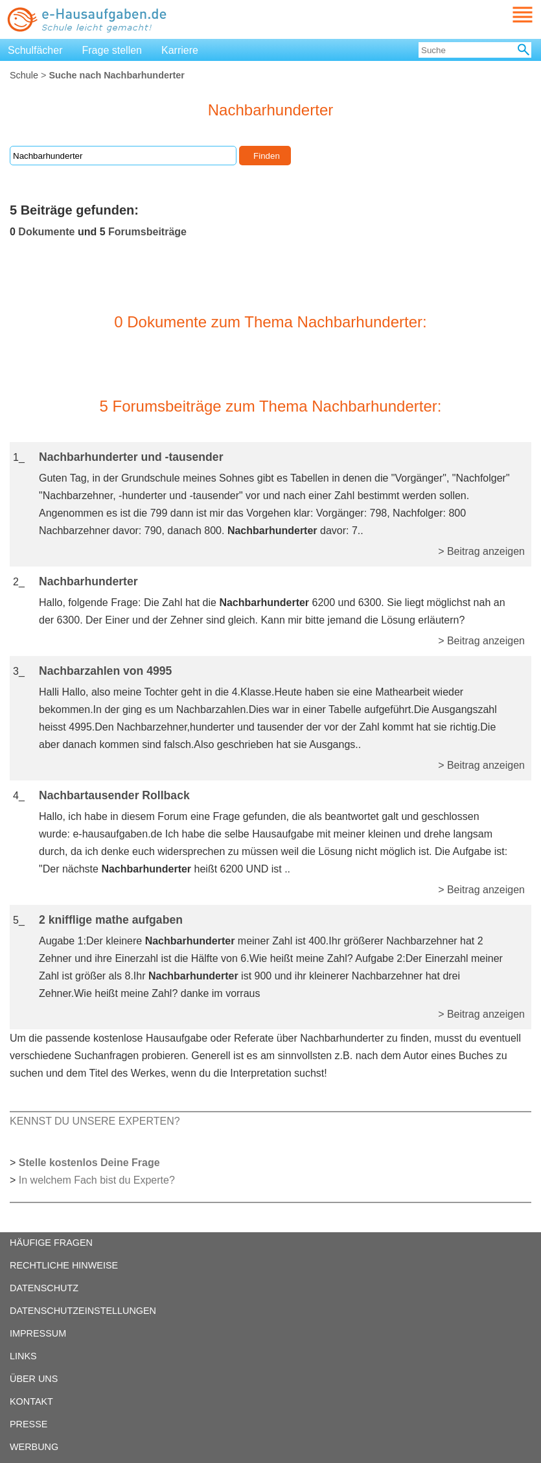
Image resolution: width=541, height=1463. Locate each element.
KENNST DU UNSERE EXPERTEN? (95, 1121)
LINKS (23, 1356)
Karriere (179, 50)
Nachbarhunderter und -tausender (131, 457)
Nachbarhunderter (88, 581)
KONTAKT (31, 1401)
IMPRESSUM (38, 1333)
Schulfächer (35, 50)
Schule (24, 75)
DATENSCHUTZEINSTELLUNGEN (83, 1310)
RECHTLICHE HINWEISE (64, 1265)
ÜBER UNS (34, 1379)
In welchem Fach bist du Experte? (97, 1180)
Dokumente (46, 231)
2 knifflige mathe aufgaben (111, 919)
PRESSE (28, 1424)
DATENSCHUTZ (44, 1288)
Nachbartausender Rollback (114, 795)
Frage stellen (112, 50)
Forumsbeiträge (147, 231)
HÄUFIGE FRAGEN (51, 1242)
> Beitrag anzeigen (481, 551)
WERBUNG (34, 1447)
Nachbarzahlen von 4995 (105, 670)
